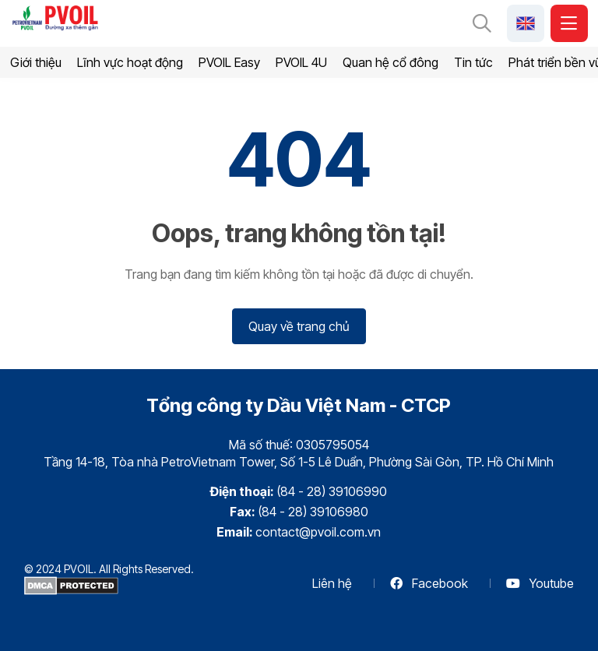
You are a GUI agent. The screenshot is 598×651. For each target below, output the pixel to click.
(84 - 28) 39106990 (331, 491)
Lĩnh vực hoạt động (130, 62)
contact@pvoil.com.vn (318, 532)
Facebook (429, 583)
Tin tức (473, 62)
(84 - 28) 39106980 (313, 511)
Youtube (540, 583)
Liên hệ (332, 583)
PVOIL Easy (229, 62)
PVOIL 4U (301, 62)
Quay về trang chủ (299, 326)
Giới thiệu (36, 62)
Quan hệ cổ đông (390, 62)
